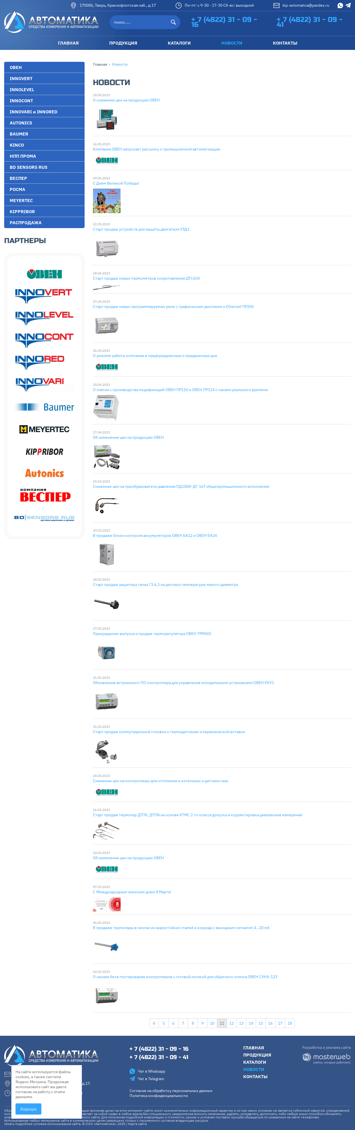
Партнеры (25, 240)
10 (212, 1023)
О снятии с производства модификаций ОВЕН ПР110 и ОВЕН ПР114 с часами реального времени (180, 389)
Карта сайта (137, 1124)
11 (222, 1023)
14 (251, 1023)
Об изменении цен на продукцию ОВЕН (128, 437)
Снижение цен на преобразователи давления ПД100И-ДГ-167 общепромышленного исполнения (181, 486)
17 (280, 1023)
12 (231, 1023)
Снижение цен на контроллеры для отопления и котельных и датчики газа (160, 780)
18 (290, 1023)
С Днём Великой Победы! (116, 183)
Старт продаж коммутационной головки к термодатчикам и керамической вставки (169, 731)
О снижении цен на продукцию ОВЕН (126, 100)
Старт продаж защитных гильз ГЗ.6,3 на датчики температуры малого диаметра (165, 584)
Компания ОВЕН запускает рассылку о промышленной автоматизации (156, 149)
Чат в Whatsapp (147, 1071)
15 (260, 1023)
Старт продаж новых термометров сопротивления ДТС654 (146, 278)
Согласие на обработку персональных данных (171, 1090)
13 (241, 1023)
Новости (253, 1069)
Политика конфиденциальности (159, 1095)
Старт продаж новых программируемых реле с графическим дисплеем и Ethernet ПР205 (173, 306)
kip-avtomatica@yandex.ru (301, 5)
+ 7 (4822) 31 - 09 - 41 (310, 22)
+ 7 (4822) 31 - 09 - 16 (224, 22)
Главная (100, 64)
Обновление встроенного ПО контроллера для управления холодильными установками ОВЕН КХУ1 (183, 682)
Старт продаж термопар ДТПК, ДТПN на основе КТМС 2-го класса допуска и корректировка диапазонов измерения (197, 814)
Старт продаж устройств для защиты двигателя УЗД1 (141, 229)
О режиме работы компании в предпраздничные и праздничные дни (155, 355)
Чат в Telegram (147, 1078)
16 (270, 1023)
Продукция (257, 1055)
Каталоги (254, 1062)
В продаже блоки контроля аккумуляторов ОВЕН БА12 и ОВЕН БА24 (155, 535)
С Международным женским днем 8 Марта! (132, 891)
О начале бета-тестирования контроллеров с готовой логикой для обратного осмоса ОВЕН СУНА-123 (185, 976)
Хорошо (28, 1109)
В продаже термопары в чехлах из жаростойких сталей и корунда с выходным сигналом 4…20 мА (181, 927)
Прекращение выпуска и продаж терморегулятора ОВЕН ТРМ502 (152, 633)
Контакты (255, 1076)
